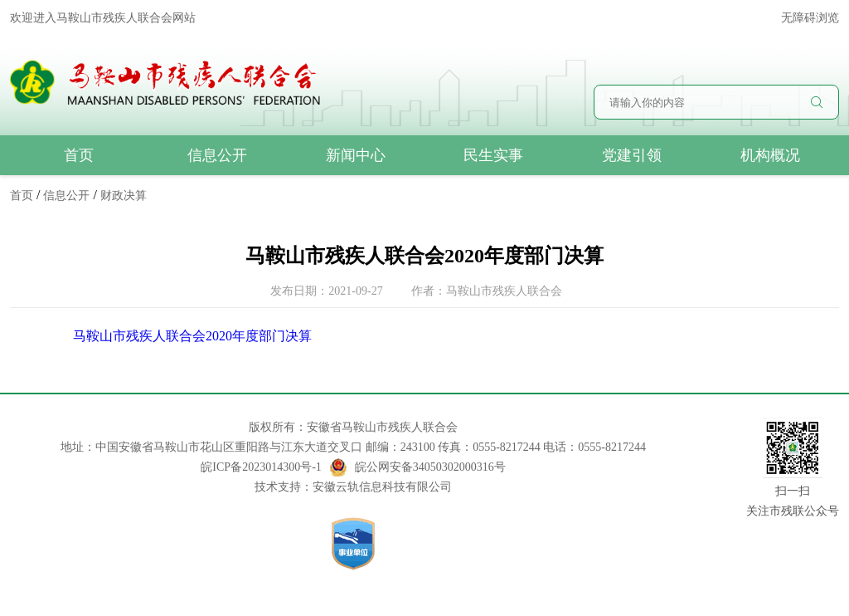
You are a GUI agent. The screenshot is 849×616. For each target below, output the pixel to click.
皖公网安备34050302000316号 (418, 467)
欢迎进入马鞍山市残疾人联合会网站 (103, 18)
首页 (79, 155)
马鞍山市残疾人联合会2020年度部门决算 (192, 336)
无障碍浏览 (810, 18)
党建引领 (632, 155)
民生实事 (493, 155)
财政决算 (123, 195)
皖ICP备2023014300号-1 (261, 467)
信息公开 (217, 155)
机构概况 (770, 155)
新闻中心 (356, 155)
